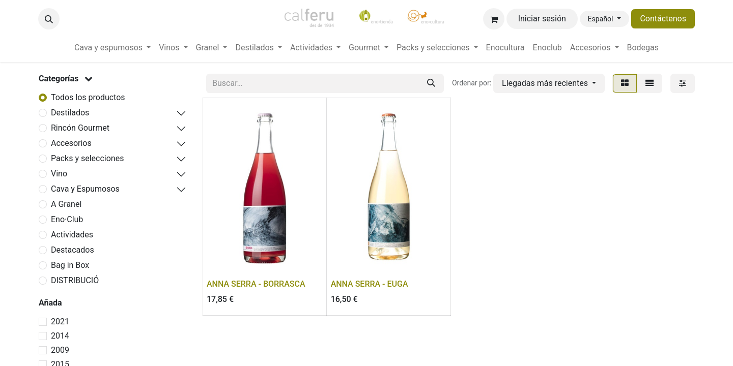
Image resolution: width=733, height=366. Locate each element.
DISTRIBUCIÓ (75, 280)
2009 (60, 350)
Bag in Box (70, 265)
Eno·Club (67, 219)
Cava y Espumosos (85, 189)
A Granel (66, 204)
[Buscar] (431, 83)
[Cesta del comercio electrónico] (493, 18)
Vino (59, 173)
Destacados (72, 250)
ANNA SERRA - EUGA (369, 284)
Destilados (70, 112)
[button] (49, 18)
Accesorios (71, 143)
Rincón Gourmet (80, 128)
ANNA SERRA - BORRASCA (256, 284)
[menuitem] (112, 48)
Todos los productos (88, 97)
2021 (60, 321)
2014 (60, 336)
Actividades (72, 234)
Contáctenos (663, 18)
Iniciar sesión (542, 18)
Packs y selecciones (87, 158)
